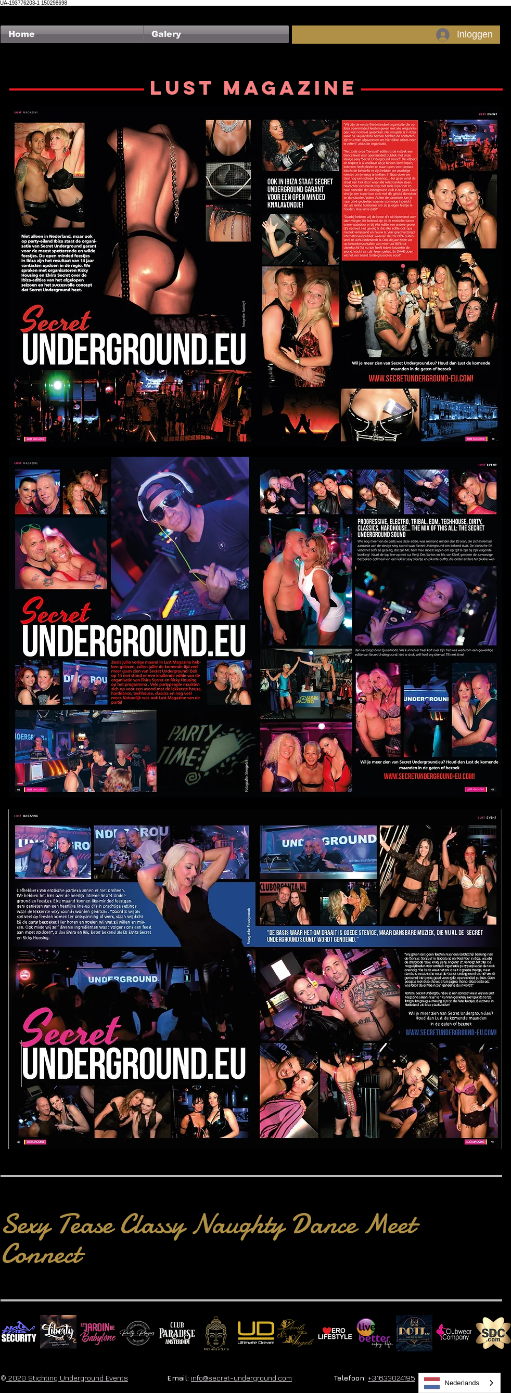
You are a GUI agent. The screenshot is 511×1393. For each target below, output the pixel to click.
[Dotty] (414, 1333)
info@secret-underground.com (241, 1377)
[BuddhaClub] (216, 1333)
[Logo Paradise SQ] (177, 1333)
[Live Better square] (374, 1333)
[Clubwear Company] (454, 1333)
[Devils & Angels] (295, 1333)
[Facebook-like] (21, 11)
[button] (216, 34)
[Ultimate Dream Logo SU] (256, 1333)
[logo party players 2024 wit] (137, 1333)
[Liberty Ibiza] (58, 1333)
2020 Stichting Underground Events (67, 1377)
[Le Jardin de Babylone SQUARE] (98, 1333)
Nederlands (452, 1383)
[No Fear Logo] (19, 1333)
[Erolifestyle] (335, 1333)
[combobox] (459, 1383)
